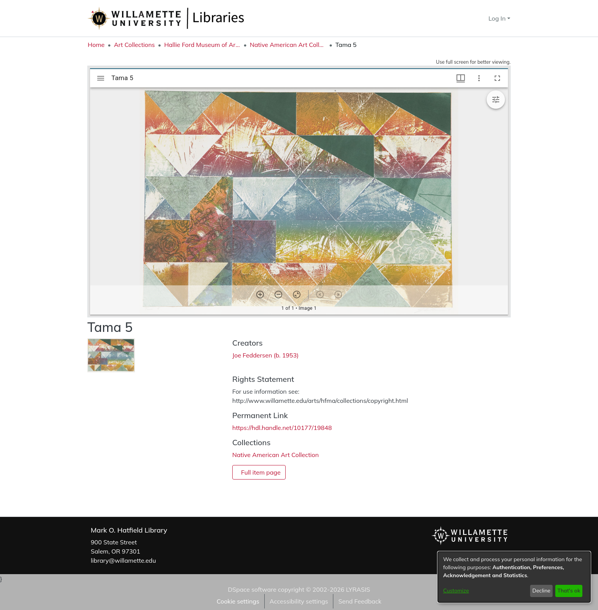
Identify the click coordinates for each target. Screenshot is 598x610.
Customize (456, 590)
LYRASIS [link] (358, 589)
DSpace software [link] (252, 589)
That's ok (568, 590)
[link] (275, 455)
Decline (541, 590)
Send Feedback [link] (359, 601)
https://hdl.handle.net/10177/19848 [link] (282, 427)
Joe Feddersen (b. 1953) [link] (265, 355)
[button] (469, 18)
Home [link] (96, 44)
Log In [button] (498, 18)
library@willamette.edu (123, 560)
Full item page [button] (261, 472)
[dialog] (514, 577)
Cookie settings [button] (238, 601)
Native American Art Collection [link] (288, 44)
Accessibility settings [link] (299, 601)
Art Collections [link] (134, 44)
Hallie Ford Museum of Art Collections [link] (202, 44)
